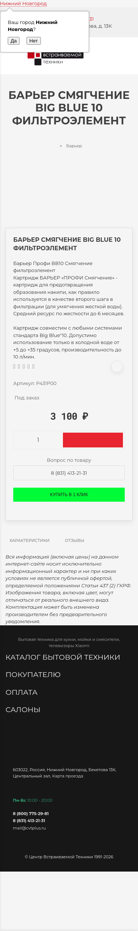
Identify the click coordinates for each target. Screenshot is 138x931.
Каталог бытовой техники (64, 657)
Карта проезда (67, 776)
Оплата (22, 692)
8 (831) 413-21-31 (69, 473)
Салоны (24, 709)
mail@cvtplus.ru (29, 828)
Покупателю (34, 674)
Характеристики (30, 540)
